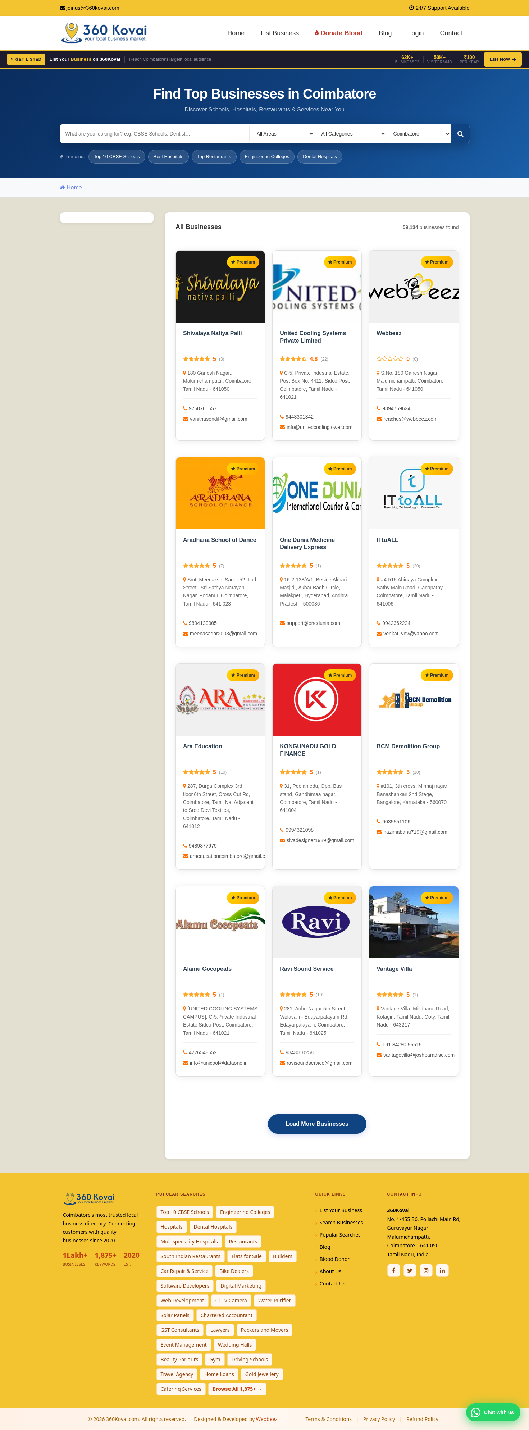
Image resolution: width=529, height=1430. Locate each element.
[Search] (460, 133)
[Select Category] (350, 133)
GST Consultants (180, 1329)
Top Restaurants (214, 156)
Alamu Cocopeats (207, 969)
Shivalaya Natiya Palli (212, 333)
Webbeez (389, 333)
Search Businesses (341, 1222)
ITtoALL (387, 540)
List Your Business (341, 1210)
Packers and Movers (264, 1329)
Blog (385, 33)
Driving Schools (250, 1359)
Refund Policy (422, 1419)
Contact (451, 33)
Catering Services (181, 1388)
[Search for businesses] (155, 133)
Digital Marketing (240, 1285)
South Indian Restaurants (191, 1256)
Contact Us (332, 1283)
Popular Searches (340, 1234)
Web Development (182, 1300)
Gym (214, 1359)
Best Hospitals (168, 156)
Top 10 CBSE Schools (117, 156)
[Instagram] (426, 1270)
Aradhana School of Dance (219, 540)
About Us (330, 1271)
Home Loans (219, 1374)
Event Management (184, 1344)
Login (416, 33)
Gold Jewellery (262, 1374)
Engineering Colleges (267, 156)
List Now (503, 59)
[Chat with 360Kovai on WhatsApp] (493, 1412)
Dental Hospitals (320, 156)
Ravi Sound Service (306, 969)
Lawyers (220, 1329)
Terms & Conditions (329, 1419)
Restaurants (243, 1241)
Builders (282, 1256)
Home (236, 33)
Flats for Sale (247, 1256)
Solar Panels (175, 1315)
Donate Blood (338, 33)
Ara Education (202, 746)
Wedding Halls (235, 1344)
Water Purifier (274, 1300)
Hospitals (172, 1226)
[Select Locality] (282, 133)
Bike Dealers (234, 1270)
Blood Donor (335, 1259)
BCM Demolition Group (408, 746)
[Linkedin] (442, 1270)
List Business (280, 33)
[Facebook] (393, 1270)
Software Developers (185, 1285)
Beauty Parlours (180, 1359)
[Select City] (418, 133)
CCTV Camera (231, 1300)
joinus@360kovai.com (93, 8)
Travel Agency (177, 1374)
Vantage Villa (394, 969)
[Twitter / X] (409, 1270)
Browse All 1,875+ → (237, 1388)
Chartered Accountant (227, 1315)
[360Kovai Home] (105, 32)
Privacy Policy (379, 1419)
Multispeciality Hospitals (189, 1241)
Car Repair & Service (185, 1270)
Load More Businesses (317, 1124)
